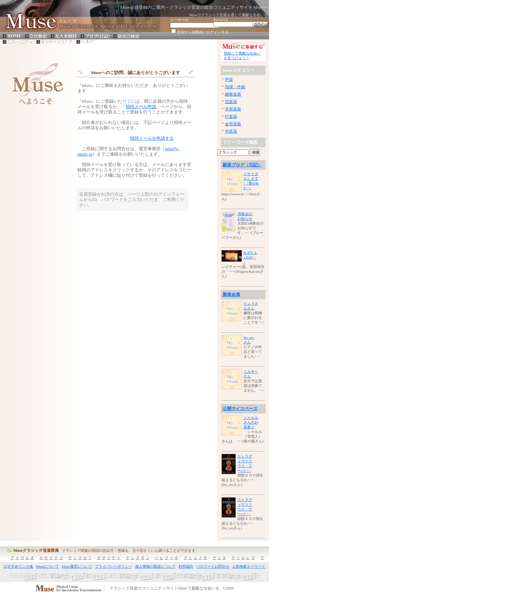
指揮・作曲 (235, 87)
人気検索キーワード (248, 566)
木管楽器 (233, 109)
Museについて (47, 566)
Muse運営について (77, 566)
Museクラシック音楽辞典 (36, 550)
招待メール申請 (141, 106)
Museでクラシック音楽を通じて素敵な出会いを (228, 15)
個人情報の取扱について (155, 566)
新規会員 (231, 294)
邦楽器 (231, 131)
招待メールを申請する (152, 138)
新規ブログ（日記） (242, 164)
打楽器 (231, 116)
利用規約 (185, 566)
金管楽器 (233, 124)
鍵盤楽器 (233, 94)
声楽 (229, 79)
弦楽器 (231, 101)
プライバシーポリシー (113, 566)
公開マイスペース (240, 408)
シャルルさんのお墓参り (250, 422)
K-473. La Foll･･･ (250, 257)
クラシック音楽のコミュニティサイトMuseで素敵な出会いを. (165, 588)
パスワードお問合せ (212, 566)
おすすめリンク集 (18, 566)
